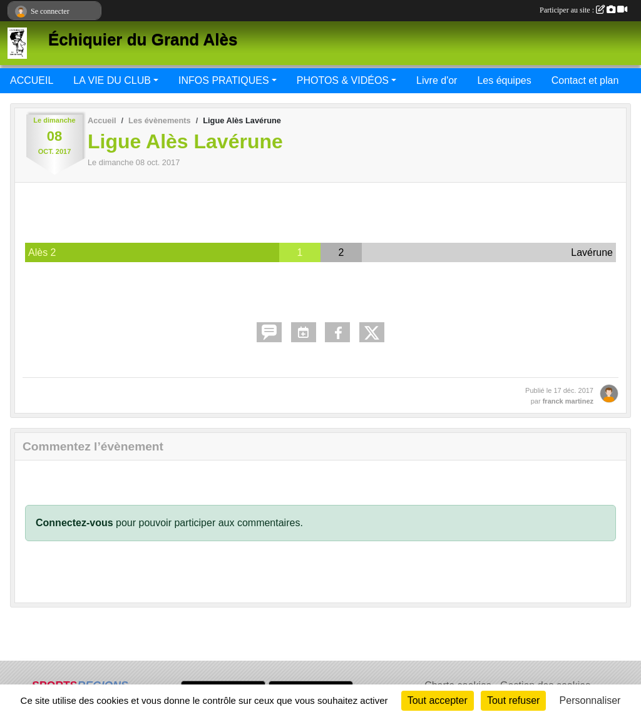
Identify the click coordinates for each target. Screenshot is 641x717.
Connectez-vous (74, 522)
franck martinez (568, 401)
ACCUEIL (31, 80)
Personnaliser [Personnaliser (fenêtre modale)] (590, 700)
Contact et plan (585, 80)
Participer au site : (583, 10)
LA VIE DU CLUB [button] (112, 80)
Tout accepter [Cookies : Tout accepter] (438, 700)
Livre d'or (436, 80)
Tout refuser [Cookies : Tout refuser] (513, 700)
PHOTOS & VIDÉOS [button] (343, 80)
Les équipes (504, 80)
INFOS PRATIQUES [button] (223, 80)
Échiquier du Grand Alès (142, 39)
